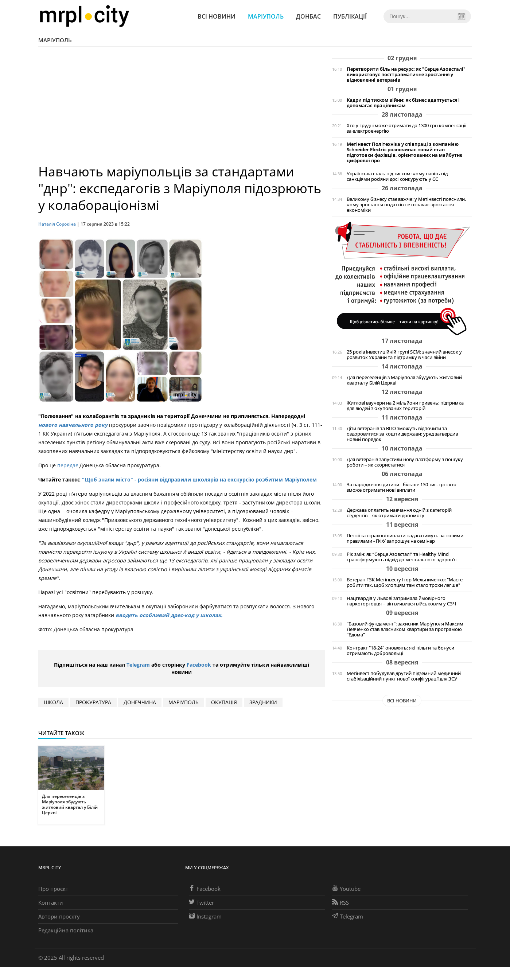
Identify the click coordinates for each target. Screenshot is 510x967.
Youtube (346, 888)
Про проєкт (53, 888)
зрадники (263, 702)
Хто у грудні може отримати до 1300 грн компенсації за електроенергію (406, 128)
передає (67, 465)
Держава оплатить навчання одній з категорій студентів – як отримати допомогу (399, 512)
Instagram (205, 916)
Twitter (201, 902)
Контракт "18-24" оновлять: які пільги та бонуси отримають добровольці (400, 650)
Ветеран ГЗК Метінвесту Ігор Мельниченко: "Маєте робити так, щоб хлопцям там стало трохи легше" (405, 582)
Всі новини (216, 16)
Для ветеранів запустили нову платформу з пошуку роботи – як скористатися (405, 462)
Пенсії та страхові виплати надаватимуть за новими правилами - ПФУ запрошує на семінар (405, 538)
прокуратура (93, 702)
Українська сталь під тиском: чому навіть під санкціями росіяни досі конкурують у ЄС (397, 176)
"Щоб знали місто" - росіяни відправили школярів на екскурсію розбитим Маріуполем (199, 479)
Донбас (308, 16)
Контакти (50, 902)
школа (53, 702)
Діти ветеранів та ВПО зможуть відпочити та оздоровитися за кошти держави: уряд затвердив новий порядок (402, 434)
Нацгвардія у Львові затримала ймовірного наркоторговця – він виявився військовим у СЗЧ (401, 601)
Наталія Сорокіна (57, 224)
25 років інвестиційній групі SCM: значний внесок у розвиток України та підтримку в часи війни (404, 354)
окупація (224, 702)
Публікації (350, 16)
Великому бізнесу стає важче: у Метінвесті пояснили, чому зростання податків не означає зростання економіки (406, 204)
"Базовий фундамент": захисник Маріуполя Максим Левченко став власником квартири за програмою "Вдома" (405, 629)
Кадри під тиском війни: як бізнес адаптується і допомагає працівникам (403, 102)
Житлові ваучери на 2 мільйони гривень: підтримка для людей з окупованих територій (405, 405)
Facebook (199, 664)
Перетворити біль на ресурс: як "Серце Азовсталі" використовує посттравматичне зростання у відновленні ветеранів (406, 74)
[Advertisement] (181, 109)
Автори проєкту (59, 916)
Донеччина (140, 702)
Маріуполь (266, 16)
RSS (340, 902)
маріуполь (183, 702)
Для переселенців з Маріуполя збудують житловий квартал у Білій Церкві (404, 380)
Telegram (138, 664)
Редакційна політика (65, 930)
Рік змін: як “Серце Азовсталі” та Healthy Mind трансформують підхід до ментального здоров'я (401, 556)
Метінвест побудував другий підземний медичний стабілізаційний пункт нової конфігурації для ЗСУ (404, 676)
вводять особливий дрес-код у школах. (168, 615)
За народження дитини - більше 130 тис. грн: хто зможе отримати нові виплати (401, 487)
